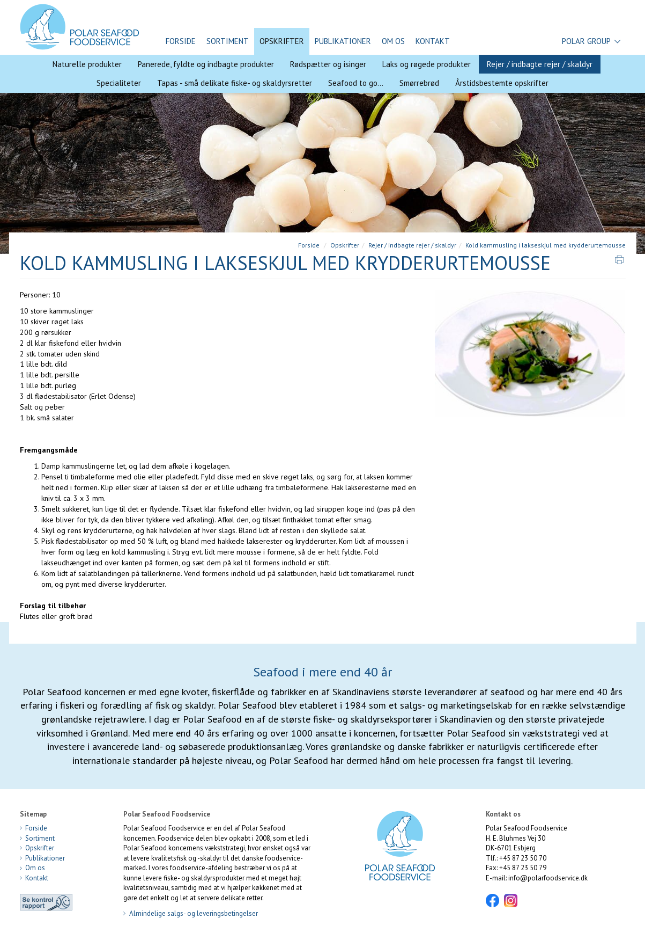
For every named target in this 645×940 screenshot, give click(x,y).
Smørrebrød (419, 83)
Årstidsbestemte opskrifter (501, 83)
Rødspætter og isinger (328, 64)
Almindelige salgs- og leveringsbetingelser (190, 913)
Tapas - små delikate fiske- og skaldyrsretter (234, 83)
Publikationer (343, 41)
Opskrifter (282, 41)
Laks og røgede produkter (426, 64)
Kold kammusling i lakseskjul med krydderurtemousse (545, 245)
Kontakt (433, 41)
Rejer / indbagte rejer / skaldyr (539, 64)
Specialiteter (119, 83)
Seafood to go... (355, 83)
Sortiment (227, 41)
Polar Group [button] (591, 41)
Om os (393, 41)
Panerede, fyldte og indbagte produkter (206, 64)
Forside (181, 41)
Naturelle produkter (87, 64)
